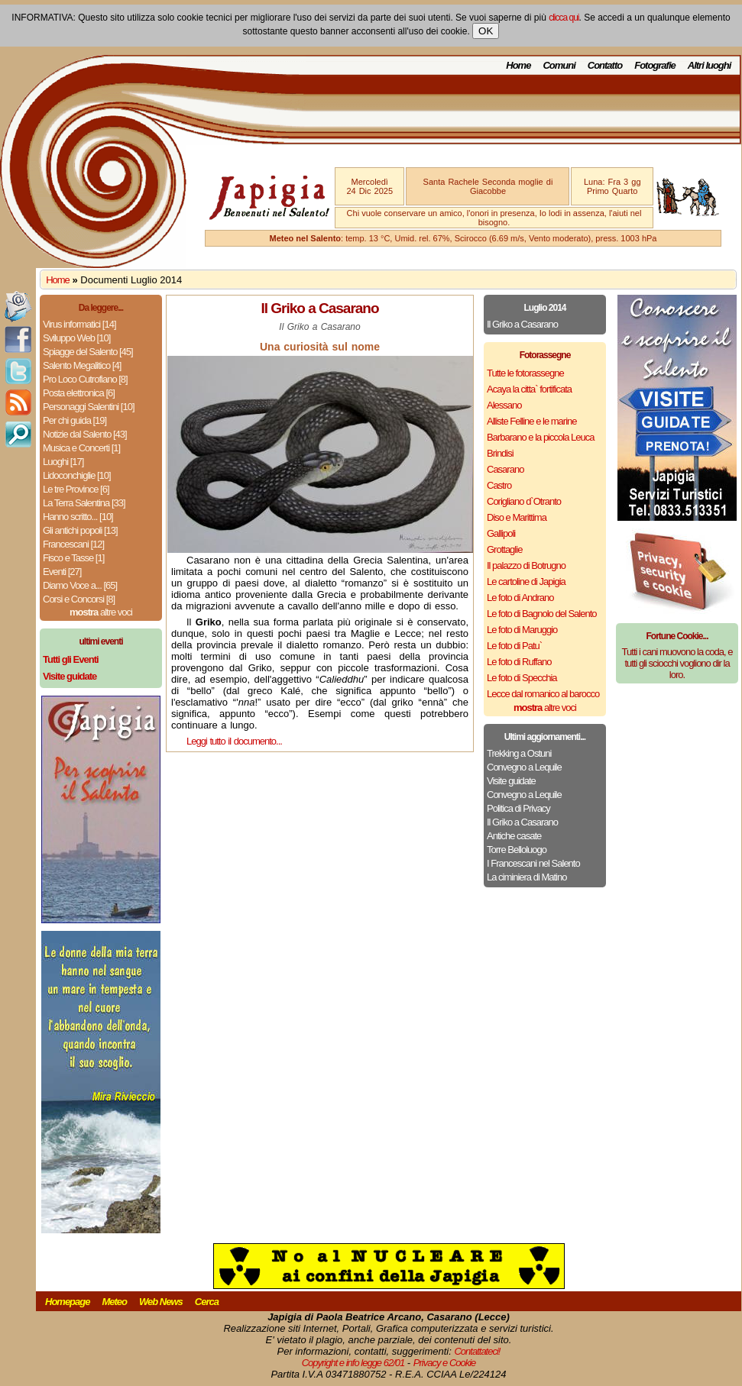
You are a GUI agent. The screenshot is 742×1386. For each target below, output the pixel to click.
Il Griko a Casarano (522, 324)
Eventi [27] (62, 571)
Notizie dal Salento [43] (85, 434)
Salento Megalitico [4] (82, 365)
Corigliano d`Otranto (524, 501)
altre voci (101, 612)
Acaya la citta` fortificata (529, 389)
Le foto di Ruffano (519, 661)
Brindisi (500, 453)
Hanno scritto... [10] (78, 516)
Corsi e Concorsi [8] (79, 599)
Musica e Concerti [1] (81, 448)
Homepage (67, 1301)
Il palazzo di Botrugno (526, 565)
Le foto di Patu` (514, 645)
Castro (499, 485)
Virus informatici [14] (79, 324)
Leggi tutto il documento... (234, 741)
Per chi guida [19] (74, 420)
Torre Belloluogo (516, 849)
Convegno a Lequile (524, 767)
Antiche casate (514, 836)
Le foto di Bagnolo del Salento (541, 613)
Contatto (605, 65)
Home (518, 65)
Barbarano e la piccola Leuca (540, 437)
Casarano (505, 469)
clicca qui (563, 17)
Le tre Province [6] (76, 489)
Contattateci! (477, 1351)
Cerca (207, 1301)
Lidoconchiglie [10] (77, 475)
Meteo (114, 1301)
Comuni (559, 65)
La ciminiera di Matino (526, 877)
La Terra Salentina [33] (84, 503)
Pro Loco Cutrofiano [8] (85, 379)
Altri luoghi (709, 65)
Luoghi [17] (63, 461)
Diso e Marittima (516, 517)
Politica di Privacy (518, 808)
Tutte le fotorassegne (525, 373)
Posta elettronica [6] (79, 393)
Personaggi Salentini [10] (88, 406)
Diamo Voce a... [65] (80, 585)
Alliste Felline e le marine (532, 421)
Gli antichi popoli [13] (80, 530)
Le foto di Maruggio (522, 629)
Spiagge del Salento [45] (88, 351)
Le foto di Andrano (520, 597)
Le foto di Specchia (522, 677)
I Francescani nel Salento (533, 863)
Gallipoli (501, 533)
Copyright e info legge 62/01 (353, 1362)
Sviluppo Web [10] (76, 338)
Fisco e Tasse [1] (73, 558)
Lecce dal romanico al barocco (543, 693)
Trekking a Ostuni (519, 753)
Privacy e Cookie (444, 1362)
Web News (161, 1301)
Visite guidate (511, 781)
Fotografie (655, 65)
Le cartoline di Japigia (526, 581)
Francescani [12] (73, 544)
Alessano (504, 405)
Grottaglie (504, 549)
